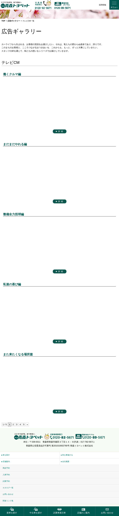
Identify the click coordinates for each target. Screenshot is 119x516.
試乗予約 (6, 481)
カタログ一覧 (8, 488)
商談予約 (6, 468)
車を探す (6, 455)
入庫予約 (6, 475)
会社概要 (65, 461)
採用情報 (102, 5)
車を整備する (67, 455)
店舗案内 (6, 461)
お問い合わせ (8, 494)
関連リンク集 (8, 501)
